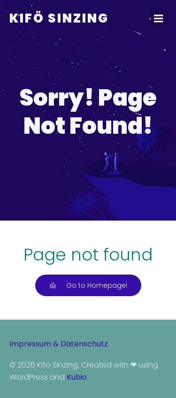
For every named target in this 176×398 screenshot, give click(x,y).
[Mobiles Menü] (159, 19)
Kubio (77, 377)
